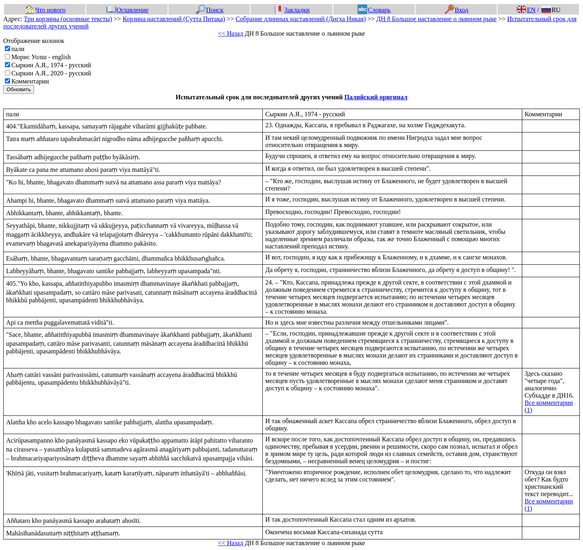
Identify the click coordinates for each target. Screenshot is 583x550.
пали (17, 48)
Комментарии (30, 81)
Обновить (18, 89)
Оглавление (127, 9)
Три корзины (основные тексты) (68, 18)
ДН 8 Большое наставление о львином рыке (437, 18)
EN (526, 9)
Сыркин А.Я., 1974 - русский (51, 65)
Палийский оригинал (375, 97)
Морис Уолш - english (41, 57)
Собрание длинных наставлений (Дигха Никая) (301, 18)
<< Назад (230, 33)
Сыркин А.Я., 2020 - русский (51, 73)
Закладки (292, 9)
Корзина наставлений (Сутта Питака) (174, 18)
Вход (456, 9)
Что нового (45, 9)
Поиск (209, 9)
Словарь (373, 9)
